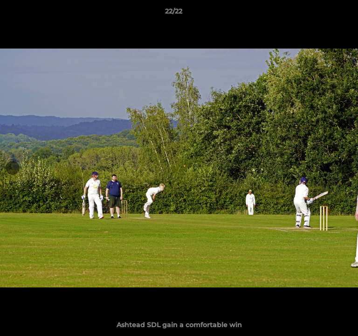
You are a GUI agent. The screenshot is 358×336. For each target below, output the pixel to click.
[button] (324, 13)
